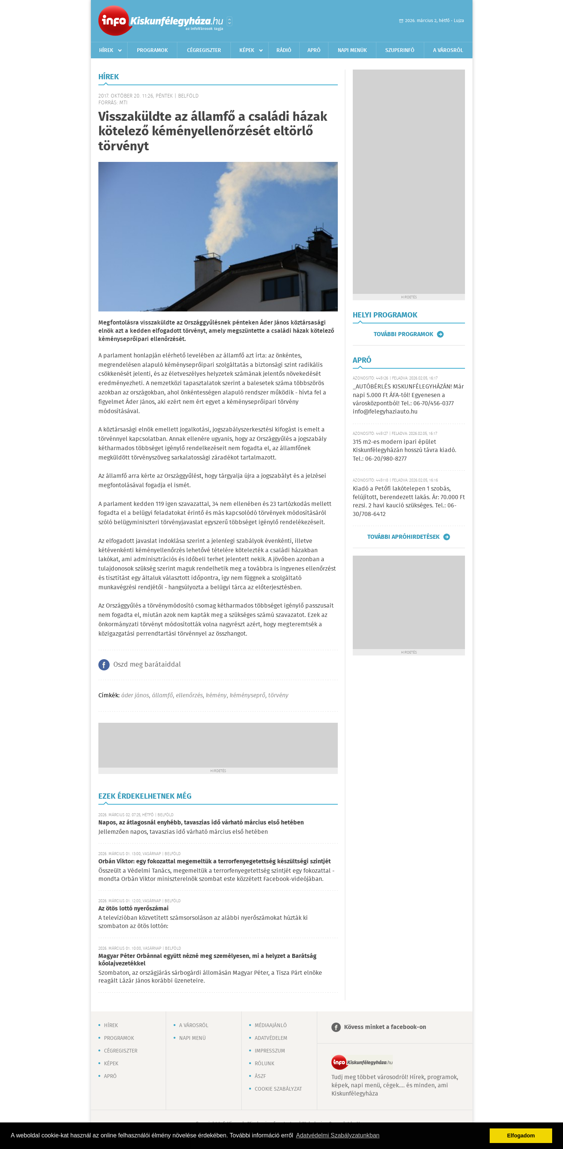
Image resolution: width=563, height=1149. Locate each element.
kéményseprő (247, 695)
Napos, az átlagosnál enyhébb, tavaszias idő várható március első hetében (201, 822)
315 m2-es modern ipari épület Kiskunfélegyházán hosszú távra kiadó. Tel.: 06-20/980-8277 (404, 450)
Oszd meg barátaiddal (147, 665)
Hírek (106, 50)
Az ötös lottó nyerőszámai (133, 908)
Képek (246, 50)
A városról (448, 50)
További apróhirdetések (403, 537)
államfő (162, 695)
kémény (216, 695)
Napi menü (192, 1038)
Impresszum (270, 1051)
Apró (314, 50)
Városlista (229, 21)
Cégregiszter (204, 50)
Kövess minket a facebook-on (385, 1027)
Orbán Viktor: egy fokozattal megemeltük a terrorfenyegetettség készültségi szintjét (214, 861)
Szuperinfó (399, 50)
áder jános (135, 695)
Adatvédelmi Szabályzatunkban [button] (337, 1135)
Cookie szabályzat (278, 1089)
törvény (278, 695)
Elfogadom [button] (521, 1136)
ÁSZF (260, 1076)
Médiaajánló (271, 1025)
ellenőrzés (189, 695)
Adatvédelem (271, 1038)
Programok (152, 50)
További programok (403, 334)
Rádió (283, 50)
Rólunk (264, 1064)
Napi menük (352, 50)
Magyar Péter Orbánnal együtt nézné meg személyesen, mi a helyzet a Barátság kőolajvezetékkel (207, 960)
